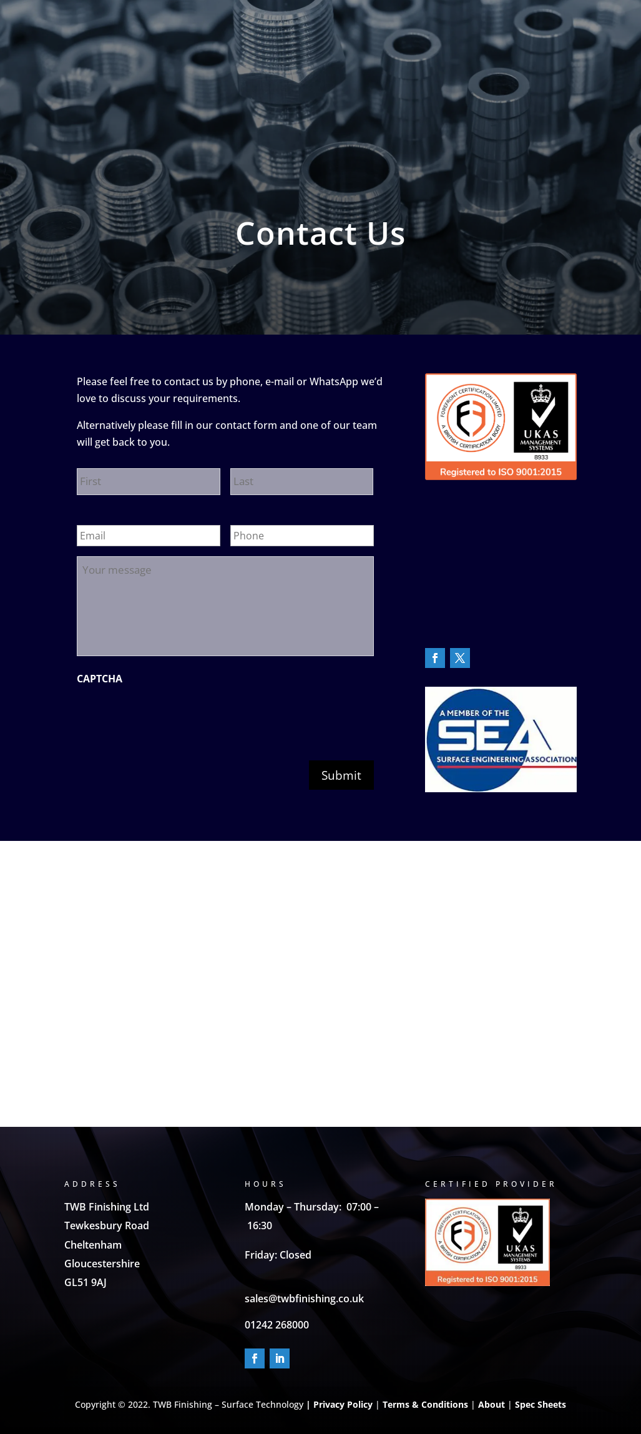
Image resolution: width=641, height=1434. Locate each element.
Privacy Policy (343, 1404)
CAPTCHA (99, 678)
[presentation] (172, 716)
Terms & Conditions (425, 1404)
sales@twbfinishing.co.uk (304, 1298)
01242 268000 (277, 1325)
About (491, 1404)
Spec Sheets (539, 1404)
